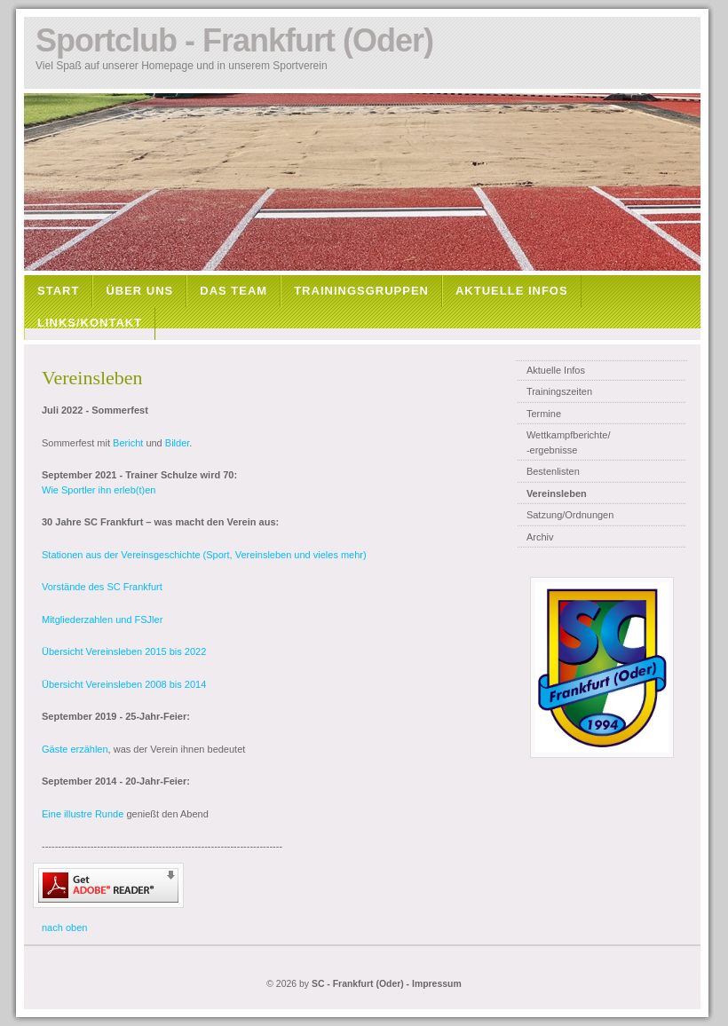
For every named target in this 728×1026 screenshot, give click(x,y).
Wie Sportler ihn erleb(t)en (98, 490)
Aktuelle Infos (555, 370)
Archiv (540, 537)
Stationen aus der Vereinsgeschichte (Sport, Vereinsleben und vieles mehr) (204, 554)
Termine (543, 413)
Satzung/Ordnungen (569, 514)
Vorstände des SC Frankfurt (102, 586)
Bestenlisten (553, 471)
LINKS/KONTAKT (89, 322)
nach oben (64, 927)
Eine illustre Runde (82, 814)
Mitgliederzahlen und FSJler (102, 619)
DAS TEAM (233, 290)
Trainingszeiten (559, 391)
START (58, 290)
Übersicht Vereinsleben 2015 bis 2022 (124, 651)
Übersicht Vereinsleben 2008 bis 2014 (124, 684)
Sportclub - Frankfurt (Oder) (234, 40)
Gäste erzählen (75, 749)
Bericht (128, 443)
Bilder (177, 443)
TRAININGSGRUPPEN (361, 290)
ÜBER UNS (139, 290)
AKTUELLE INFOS (511, 290)
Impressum (437, 984)
